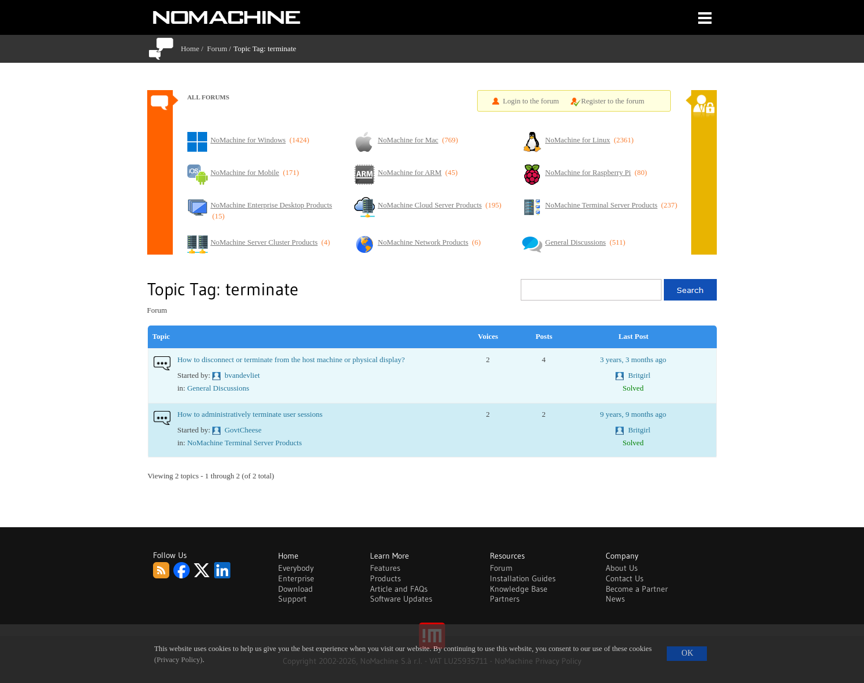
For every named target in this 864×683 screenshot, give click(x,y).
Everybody (296, 568)
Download (295, 589)
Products (385, 578)
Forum (217, 48)
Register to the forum (613, 101)
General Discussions (218, 388)
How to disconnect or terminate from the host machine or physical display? (291, 359)
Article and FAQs (399, 589)
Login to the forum (531, 101)
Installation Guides (523, 578)
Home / (194, 48)
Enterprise (296, 578)
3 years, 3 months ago (633, 359)
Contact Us (624, 578)
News (615, 598)
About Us (622, 568)
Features (385, 568)
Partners (505, 598)
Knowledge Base (518, 589)
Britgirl (639, 375)
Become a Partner (637, 589)
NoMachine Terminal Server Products (244, 442)
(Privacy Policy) (178, 660)
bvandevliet (242, 375)
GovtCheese (243, 429)
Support (292, 598)
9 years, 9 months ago (633, 414)
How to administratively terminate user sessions (249, 414)
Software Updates (401, 598)
